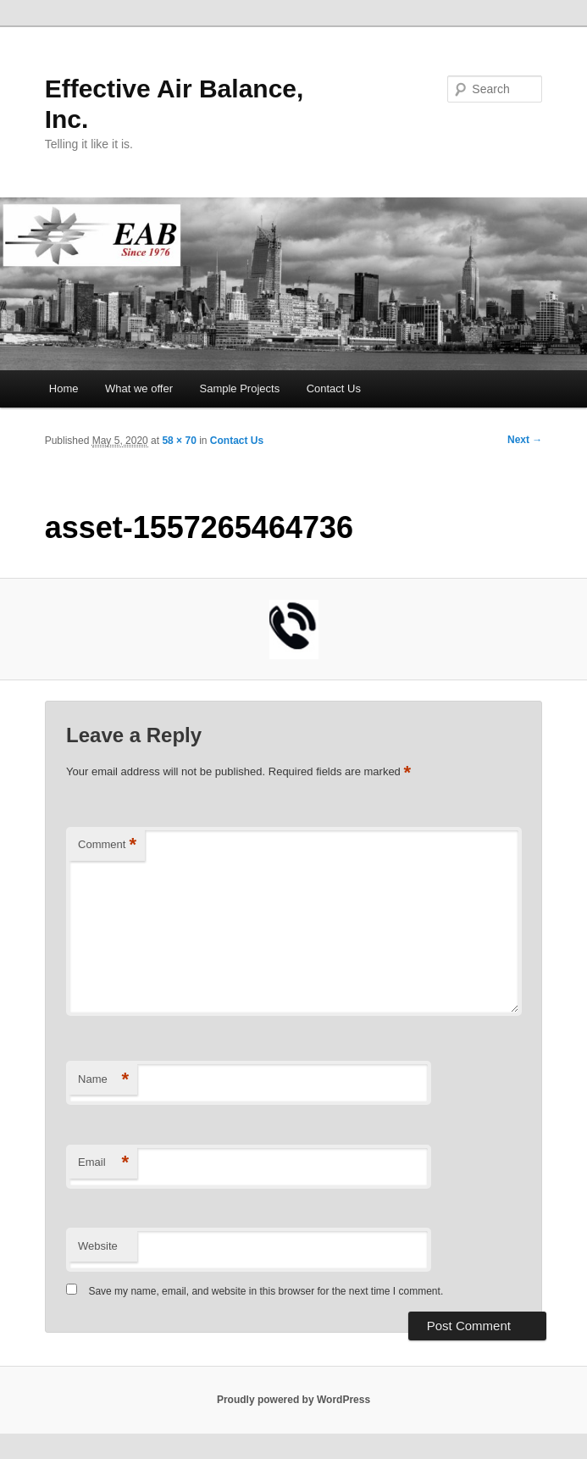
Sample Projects (240, 388)
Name (103, 1080)
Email (103, 1163)
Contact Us (334, 388)
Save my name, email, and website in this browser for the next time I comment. (265, 1291)
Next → (524, 440)
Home (64, 388)
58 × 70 (179, 441)
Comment (107, 845)
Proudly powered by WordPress (293, 1400)
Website (98, 1246)
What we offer (139, 388)
